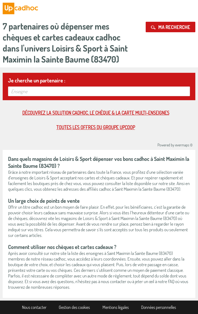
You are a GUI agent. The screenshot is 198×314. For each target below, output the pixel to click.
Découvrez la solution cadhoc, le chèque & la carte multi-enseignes (95, 113)
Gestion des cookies (74, 307)
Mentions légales (115, 307)
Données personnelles (158, 307)
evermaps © (184, 145)
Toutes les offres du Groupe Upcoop (95, 127)
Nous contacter (34, 307)
